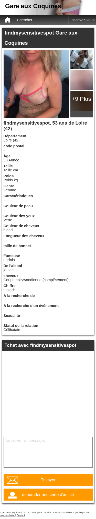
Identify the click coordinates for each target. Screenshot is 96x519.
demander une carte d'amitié (48, 494)
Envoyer (48, 480)
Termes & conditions (63, 512)
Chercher (24, 20)
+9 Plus (81, 98)
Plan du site (44, 512)
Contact (21, 515)
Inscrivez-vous (82, 20)
